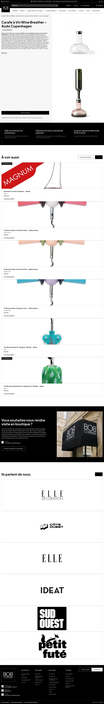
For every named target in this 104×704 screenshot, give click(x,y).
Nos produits (52, 670)
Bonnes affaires (96, 10)
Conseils (68, 676)
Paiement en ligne (70, 681)
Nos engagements (25, 680)
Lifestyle (81, 10)
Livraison (68, 683)
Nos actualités (69, 674)
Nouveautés (15, 10)
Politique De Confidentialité (16, 702)
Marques (22, 10)
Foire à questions (70, 678)
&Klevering (37, 674)
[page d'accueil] (5, 8)
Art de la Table (62, 10)
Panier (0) (99, 5)
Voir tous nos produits (85, 157)
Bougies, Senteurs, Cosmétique (35, 10)
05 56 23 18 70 (6, 1)
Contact (76, 5)
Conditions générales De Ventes (31, 702)
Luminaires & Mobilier (51, 10)
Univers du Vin (19, 16)
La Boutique (24, 677)
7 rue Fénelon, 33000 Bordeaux (12, 695)
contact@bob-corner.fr (10, 687)
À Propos (68, 5)
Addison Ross (38, 682)
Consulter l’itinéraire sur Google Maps (13, 448)
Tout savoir (68, 670)
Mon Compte (85, 5)
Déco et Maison (72, 10)
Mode (87, 10)
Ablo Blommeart (39, 680)
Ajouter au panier (25, 112)
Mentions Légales (5, 702)
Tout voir (37, 684)
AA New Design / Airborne (39, 677)
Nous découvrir (25, 670)
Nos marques (38, 670)
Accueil (3, 16)
